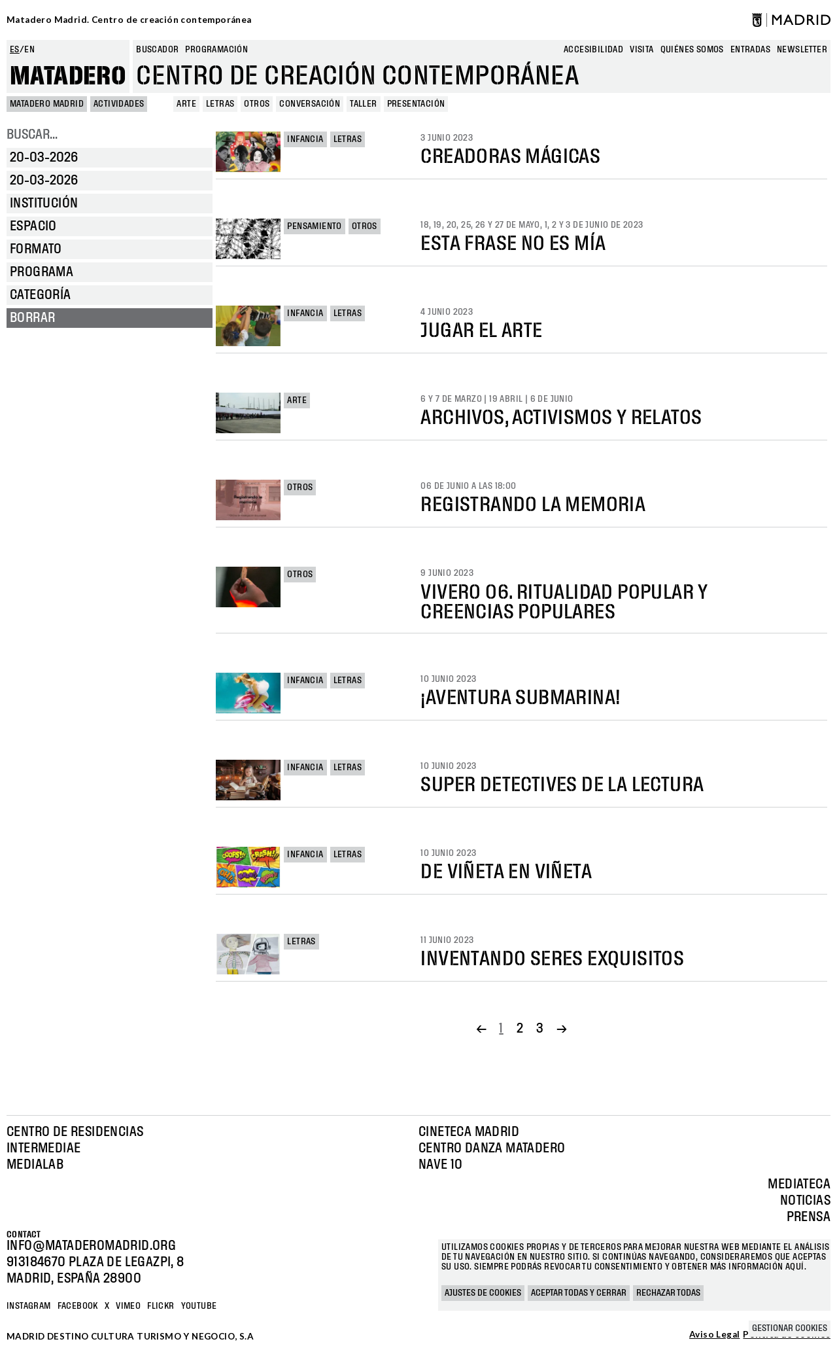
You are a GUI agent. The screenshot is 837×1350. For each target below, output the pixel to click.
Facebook (78, 1306)
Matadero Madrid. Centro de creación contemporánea (129, 19)
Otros (364, 226)
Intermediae (43, 1148)
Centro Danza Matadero (491, 1148)
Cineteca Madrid (468, 1132)
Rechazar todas (668, 1293)
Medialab (35, 1164)
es (15, 49)
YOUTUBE (199, 1306)
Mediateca (799, 1184)
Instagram (29, 1306)
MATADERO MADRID (47, 104)
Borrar (32, 318)
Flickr (160, 1306)
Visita (641, 49)
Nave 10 (440, 1164)
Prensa (808, 1217)
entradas (750, 49)
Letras (347, 139)
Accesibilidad (593, 49)
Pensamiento (314, 226)
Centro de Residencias (75, 1132)
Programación (216, 49)
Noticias (805, 1200)
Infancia (305, 139)
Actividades (119, 104)
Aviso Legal (714, 1335)
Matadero (68, 76)
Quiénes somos (692, 49)
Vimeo (128, 1306)
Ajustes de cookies (483, 1293)
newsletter (802, 49)
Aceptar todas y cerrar (578, 1293)
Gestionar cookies (789, 1328)
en (29, 49)
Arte (297, 400)
